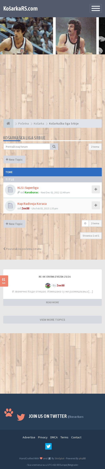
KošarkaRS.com (20, 8)
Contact (76, 437)
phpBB (82, 458)
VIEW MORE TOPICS (52, 320)
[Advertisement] (52, 89)
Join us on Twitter (56, 416)
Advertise (29, 437)
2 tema (95, 146)
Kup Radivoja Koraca (32, 204)
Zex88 (25, 208)
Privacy (43, 437)
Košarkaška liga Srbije (24, 137)
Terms (64, 437)
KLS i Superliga (28, 188)
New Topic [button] (14, 159)
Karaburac (32, 192)
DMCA (54, 437)
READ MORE (52, 302)
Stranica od (91, 235)
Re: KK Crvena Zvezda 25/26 (55, 276)
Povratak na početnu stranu (22, 249)
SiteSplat (59, 458)
